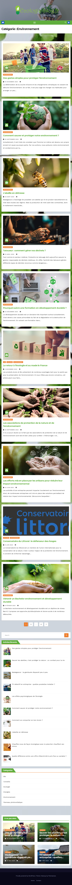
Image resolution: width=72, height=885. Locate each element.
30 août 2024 (10, 196)
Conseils (7, 782)
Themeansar (52, 876)
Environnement (8, 74)
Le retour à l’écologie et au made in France (25, 365)
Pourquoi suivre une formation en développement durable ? (34, 308)
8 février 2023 (10, 605)
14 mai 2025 (11, 860)
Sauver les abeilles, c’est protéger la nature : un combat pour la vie (53, 835)
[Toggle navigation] (34, 22)
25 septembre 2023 (12, 430)
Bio (4, 362)
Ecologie (9, 362)
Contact (38, 880)
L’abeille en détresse (13, 193)
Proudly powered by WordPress (25, 876)
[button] (65, 22)
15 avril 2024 (10, 254)
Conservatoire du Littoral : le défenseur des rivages (29, 541)
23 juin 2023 (9, 487)
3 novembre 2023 (11, 369)
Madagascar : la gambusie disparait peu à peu (18, 857)
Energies (7, 792)
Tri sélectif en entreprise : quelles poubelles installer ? (51, 857)
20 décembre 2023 (11, 311)
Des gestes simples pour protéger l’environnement (30, 78)
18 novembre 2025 (11, 81)
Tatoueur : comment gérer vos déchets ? (24, 250)
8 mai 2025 (45, 860)
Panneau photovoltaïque (13, 802)
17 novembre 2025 (48, 838)
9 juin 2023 (9, 545)
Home (32, 880)
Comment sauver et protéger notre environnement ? (31, 135)
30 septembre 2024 (12, 139)
